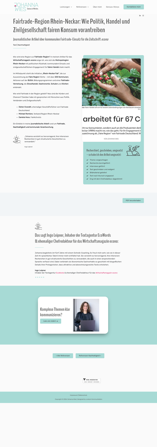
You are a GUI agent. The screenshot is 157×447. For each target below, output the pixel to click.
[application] (73, 7)
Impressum (73, 439)
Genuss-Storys (112, 7)
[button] (134, 6)
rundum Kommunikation (94, 443)
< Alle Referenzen (62, 400)
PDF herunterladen (133, 202)
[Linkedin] (140, 15)
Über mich (98, 7)
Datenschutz (82, 439)
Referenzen (84, 7)
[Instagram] (143, 15)
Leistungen (68, 7)
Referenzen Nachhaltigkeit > (90, 400)
